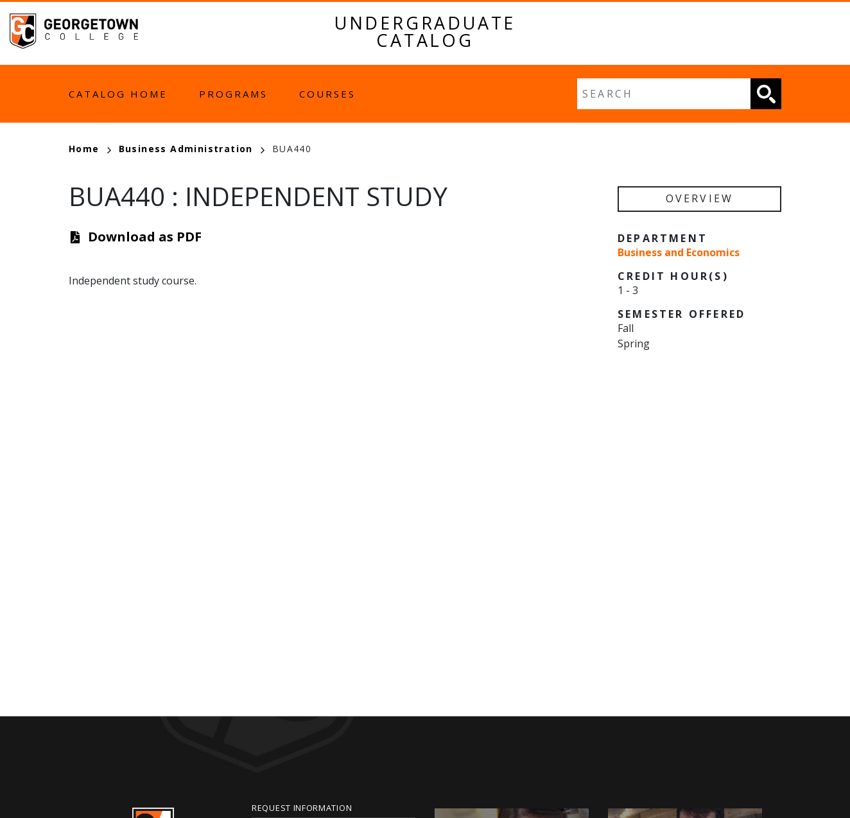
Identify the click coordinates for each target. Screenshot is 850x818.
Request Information (302, 808)
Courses (327, 93)
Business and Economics (679, 252)
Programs (233, 93)
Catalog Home (118, 93)
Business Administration (192, 149)
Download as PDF (145, 236)
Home (90, 149)
